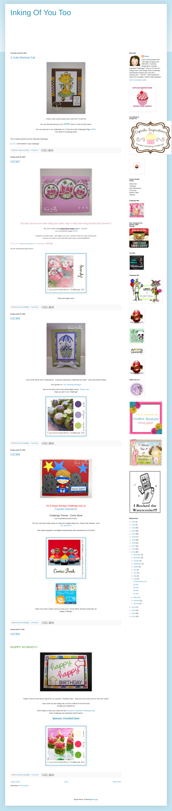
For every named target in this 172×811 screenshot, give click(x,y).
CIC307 (15, 161)
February (137, 600)
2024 (134, 525)
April (135, 579)
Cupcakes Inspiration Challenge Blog (81, 711)
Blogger (95, 799)
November (137, 558)
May (135, 576)
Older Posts (117, 782)
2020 (134, 537)
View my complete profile (138, 80)
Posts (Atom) (24, 786)
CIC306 (15, 318)
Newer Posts (15, 782)
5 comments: (35, 307)
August (136, 567)
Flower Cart (84, 389)
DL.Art (13, 144)
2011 (134, 616)
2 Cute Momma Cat (22, 57)
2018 (134, 543)
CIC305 (15, 454)
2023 (134, 528)
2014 (134, 607)
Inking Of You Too (40, 12)
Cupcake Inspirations (27, 243)
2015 (134, 552)
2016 (134, 549)
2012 (134, 613)
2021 (134, 534)
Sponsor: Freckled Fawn (65, 718)
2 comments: (35, 622)
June (135, 573)
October (137, 561)
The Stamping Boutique (72, 385)
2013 (134, 610)
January (137, 603)
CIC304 (15, 634)
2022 (134, 531)
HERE (66, 124)
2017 (134, 546)
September (138, 564)
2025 (134, 522)
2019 (134, 540)
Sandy (146, 56)
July (135, 570)
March (136, 597)
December (137, 555)
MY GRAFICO (66, 526)
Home (66, 782)
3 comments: (35, 443)
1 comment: (34, 150)
